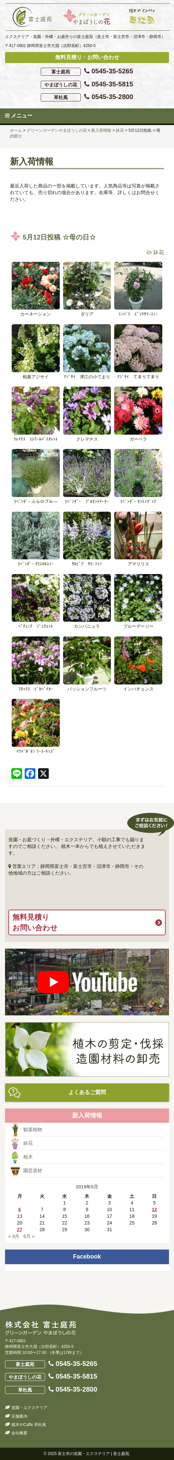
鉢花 (158, 252)
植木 (28, 1156)
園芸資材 (32, 1170)
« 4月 (13, 1236)
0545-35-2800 (87, 97)
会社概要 (19, 1433)
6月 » (28, 1236)
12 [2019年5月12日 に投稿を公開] (154, 1209)
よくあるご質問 (87, 1092)
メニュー (18, 115)
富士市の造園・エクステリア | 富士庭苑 (93, 1453)
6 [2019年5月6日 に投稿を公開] (19, 1209)
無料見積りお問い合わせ (35, 922)
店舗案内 (19, 1416)
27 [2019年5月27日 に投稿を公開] (19, 1229)
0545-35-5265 (87, 71)
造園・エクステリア (29, 1407)
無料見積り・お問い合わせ (87, 57)
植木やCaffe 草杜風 (28, 1424)
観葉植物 (32, 1129)
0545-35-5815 (87, 84)
